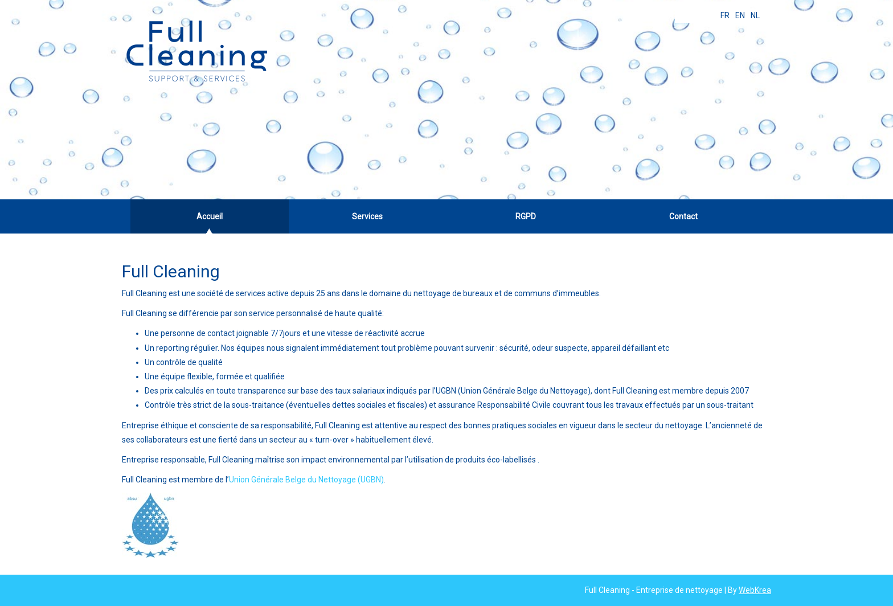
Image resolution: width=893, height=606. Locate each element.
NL (755, 15)
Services (367, 216)
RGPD (525, 216)
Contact (683, 216)
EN (740, 15)
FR (725, 15)
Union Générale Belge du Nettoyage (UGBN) (306, 479)
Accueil (209, 216)
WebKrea (755, 590)
